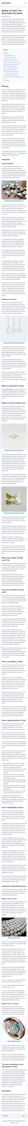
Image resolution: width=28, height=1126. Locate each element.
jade (5, 1073)
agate (22, 1072)
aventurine (19, 1084)
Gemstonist (6, 3)
